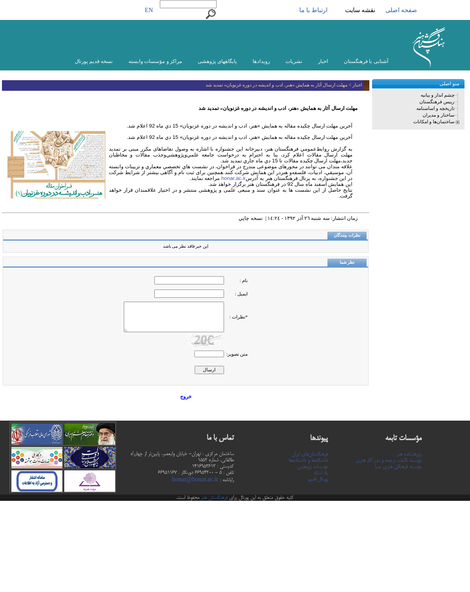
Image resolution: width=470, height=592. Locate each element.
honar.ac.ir (233, 178)
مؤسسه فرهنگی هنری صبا (398, 467)
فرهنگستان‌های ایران (310, 454)
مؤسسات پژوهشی (312, 467)
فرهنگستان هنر (213, 498)
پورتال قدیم (318, 479)
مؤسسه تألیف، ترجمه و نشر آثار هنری (388, 460)
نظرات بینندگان (347, 235)
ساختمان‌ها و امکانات (433, 121)
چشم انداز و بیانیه (437, 95)
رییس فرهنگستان (436, 101)
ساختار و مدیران (438, 115)
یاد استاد (321, 473)
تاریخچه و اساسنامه (435, 108)
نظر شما (347, 262)
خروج (186, 396)
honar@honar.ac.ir (195, 480)
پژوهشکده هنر (408, 454)
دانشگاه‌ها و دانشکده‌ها (308, 460)
